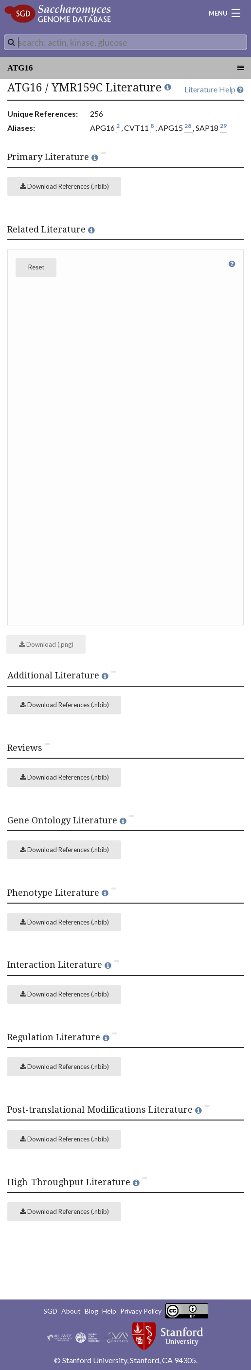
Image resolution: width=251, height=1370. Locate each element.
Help (109, 1311)
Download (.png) (46, 644)
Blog (91, 1311)
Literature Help (214, 89)
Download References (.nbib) (64, 186)
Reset (36, 267)
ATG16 (20, 67)
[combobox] (125, 42)
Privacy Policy (140, 1311)
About (71, 1311)
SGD (50, 1311)
